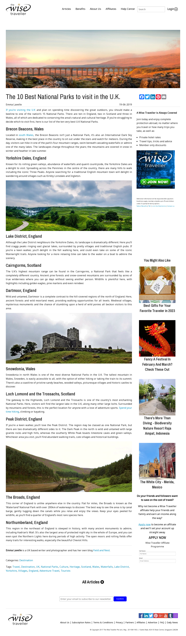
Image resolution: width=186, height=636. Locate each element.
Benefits (80, 9)
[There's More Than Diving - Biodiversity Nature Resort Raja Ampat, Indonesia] (157, 396)
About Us (95, 9)
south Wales (26, 133)
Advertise (152, 621)
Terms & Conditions (103, 621)
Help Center (128, 9)
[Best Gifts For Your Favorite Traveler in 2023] (157, 283)
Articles (66, 9)
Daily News (172, 621)
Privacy (119, 621)
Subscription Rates (81, 621)
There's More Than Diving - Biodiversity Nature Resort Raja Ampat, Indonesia (157, 424)
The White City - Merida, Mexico (157, 483)
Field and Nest (101, 549)
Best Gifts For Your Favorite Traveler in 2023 (157, 307)
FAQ (162, 621)
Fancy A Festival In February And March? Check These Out (157, 363)
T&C (149, 205)
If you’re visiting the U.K (21, 108)
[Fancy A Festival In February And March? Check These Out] (157, 337)
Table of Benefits (142, 205)
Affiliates (111, 9)
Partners (129, 621)
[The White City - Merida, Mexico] (157, 460)
